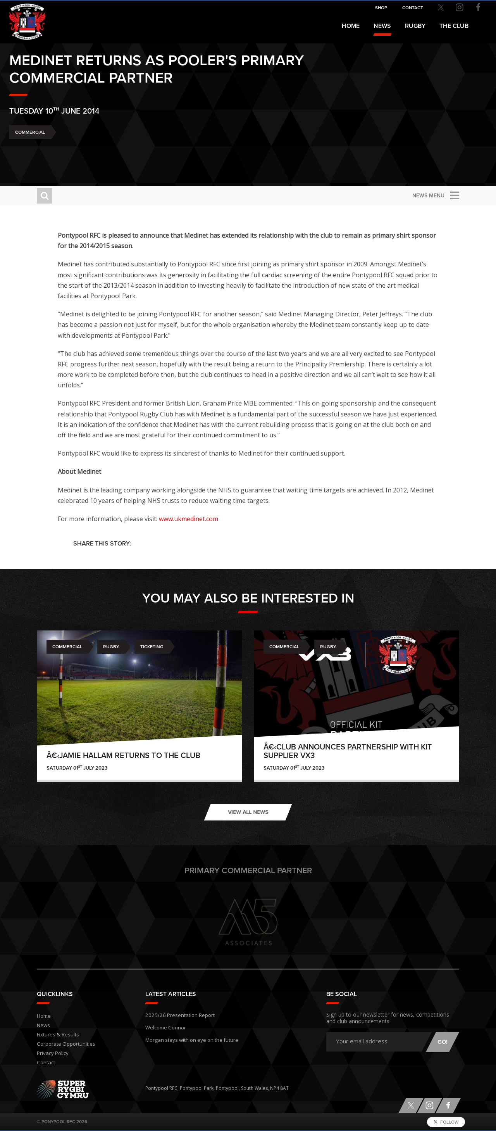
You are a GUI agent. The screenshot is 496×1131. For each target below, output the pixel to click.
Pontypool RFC (23, 18)
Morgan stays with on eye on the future (187, 1036)
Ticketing (152, 646)
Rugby (111, 646)
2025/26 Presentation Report (176, 1014)
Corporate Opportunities (64, 1044)
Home (351, 26)
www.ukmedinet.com (204, 519)
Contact (45, 1062)
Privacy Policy (51, 1053)
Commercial (57, 151)
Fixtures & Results (56, 1034)
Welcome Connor (164, 1025)
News (382, 26)
